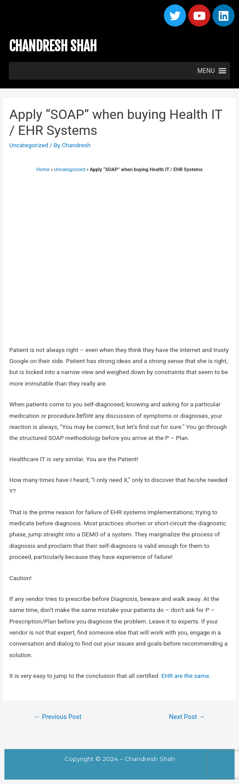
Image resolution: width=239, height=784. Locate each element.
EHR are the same (185, 675)
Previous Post (58, 717)
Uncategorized (28, 145)
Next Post (187, 717)
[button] (206, 71)
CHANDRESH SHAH (53, 46)
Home (42, 169)
